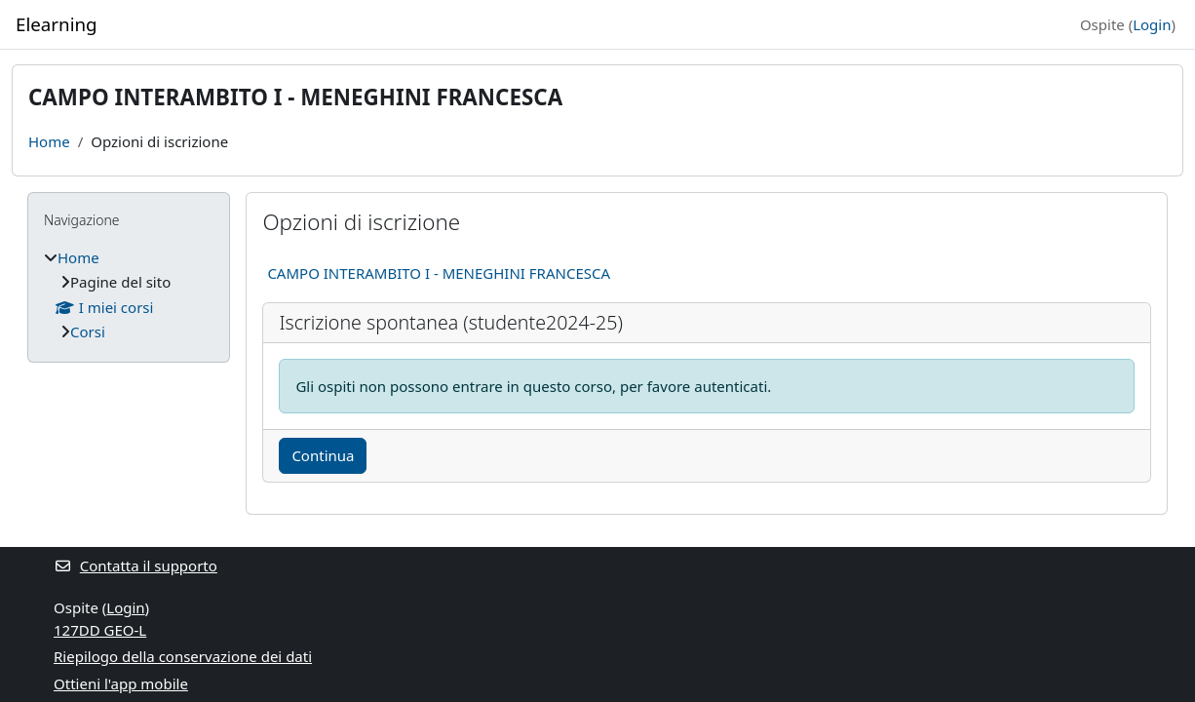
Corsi (87, 331)
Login (1152, 24)
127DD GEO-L (100, 630)
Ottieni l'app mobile (121, 683)
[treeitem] (128, 295)
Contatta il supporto (135, 565)
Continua (322, 455)
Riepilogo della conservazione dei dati (183, 656)
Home (49, 141)
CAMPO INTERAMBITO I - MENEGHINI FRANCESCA (438, 273)
